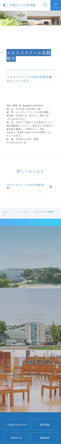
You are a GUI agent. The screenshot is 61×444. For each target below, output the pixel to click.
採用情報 (44, 424)
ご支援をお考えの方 (16, 424)
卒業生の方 (16, 437)
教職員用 (44, 437)
